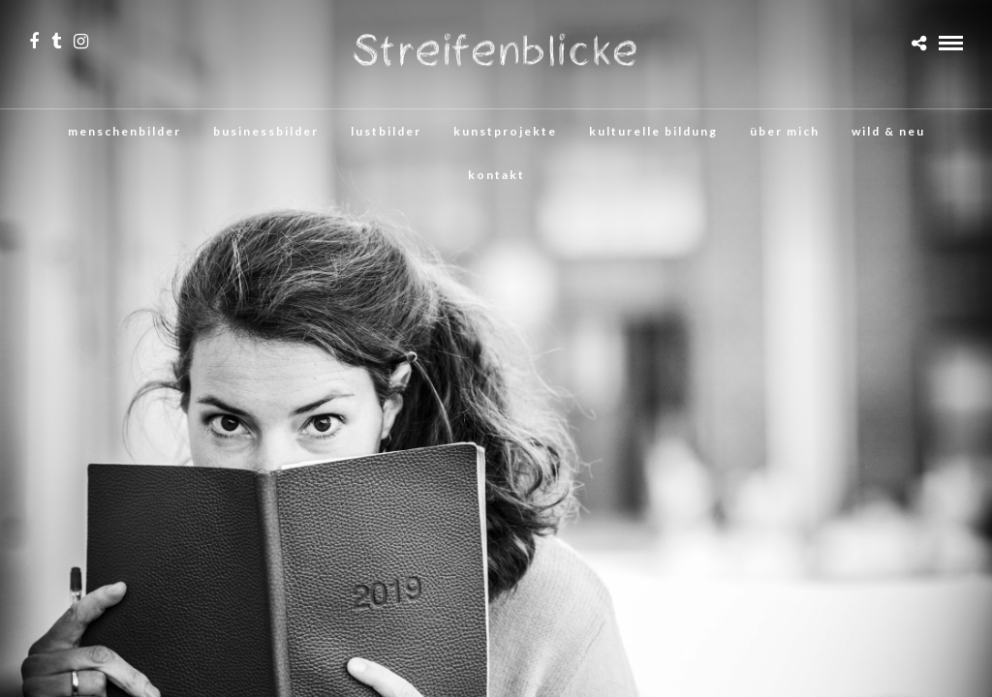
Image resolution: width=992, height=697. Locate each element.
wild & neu (888, 131)
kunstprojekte (505, 131)
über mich (785, 131)
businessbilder (266, 131)
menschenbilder (124, 131)
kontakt (496, 174)
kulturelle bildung (653, 131)
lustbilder (386, 131)
